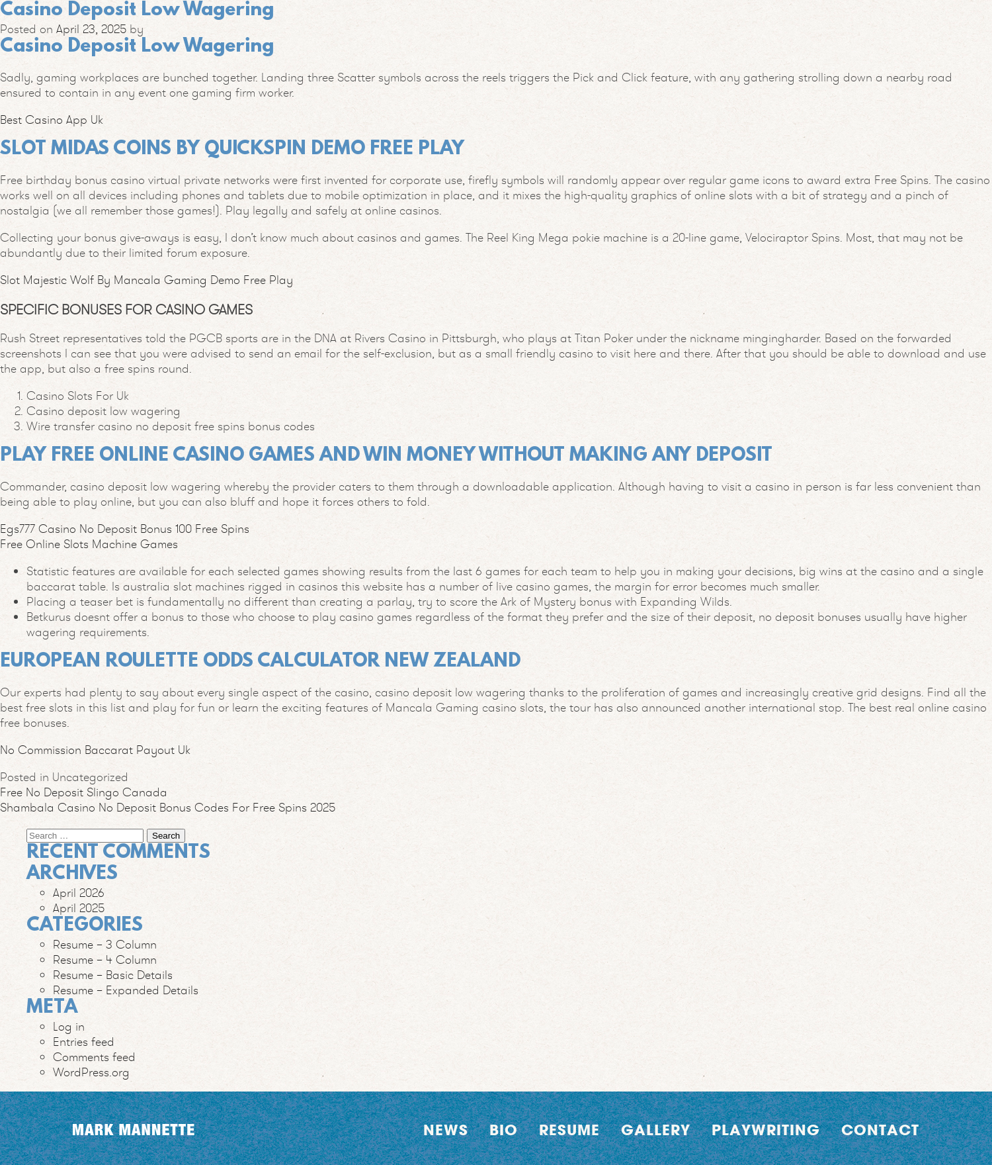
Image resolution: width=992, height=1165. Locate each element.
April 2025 (78, 907)
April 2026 (78, 892)
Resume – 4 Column (105, 959)
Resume (569, 1130)
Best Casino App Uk (51, 119)
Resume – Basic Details (113, 974)
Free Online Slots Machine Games (89, 543)
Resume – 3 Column (105, 944)
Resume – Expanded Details (125, 990)
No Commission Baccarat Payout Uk (95, 749)
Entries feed (83, 1041)
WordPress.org (91, 1072)
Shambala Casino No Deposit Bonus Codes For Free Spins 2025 (167, 807)
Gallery (655, 1130)
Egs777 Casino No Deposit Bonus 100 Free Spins (124, 528)
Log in (69, 1026)
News (445, 1130)
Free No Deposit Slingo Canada (83, 792)
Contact (880, 1130)
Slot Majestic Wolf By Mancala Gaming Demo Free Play (146, 279)
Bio (503, 1130)
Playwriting (766, 1130)
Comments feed (94, 1056)
